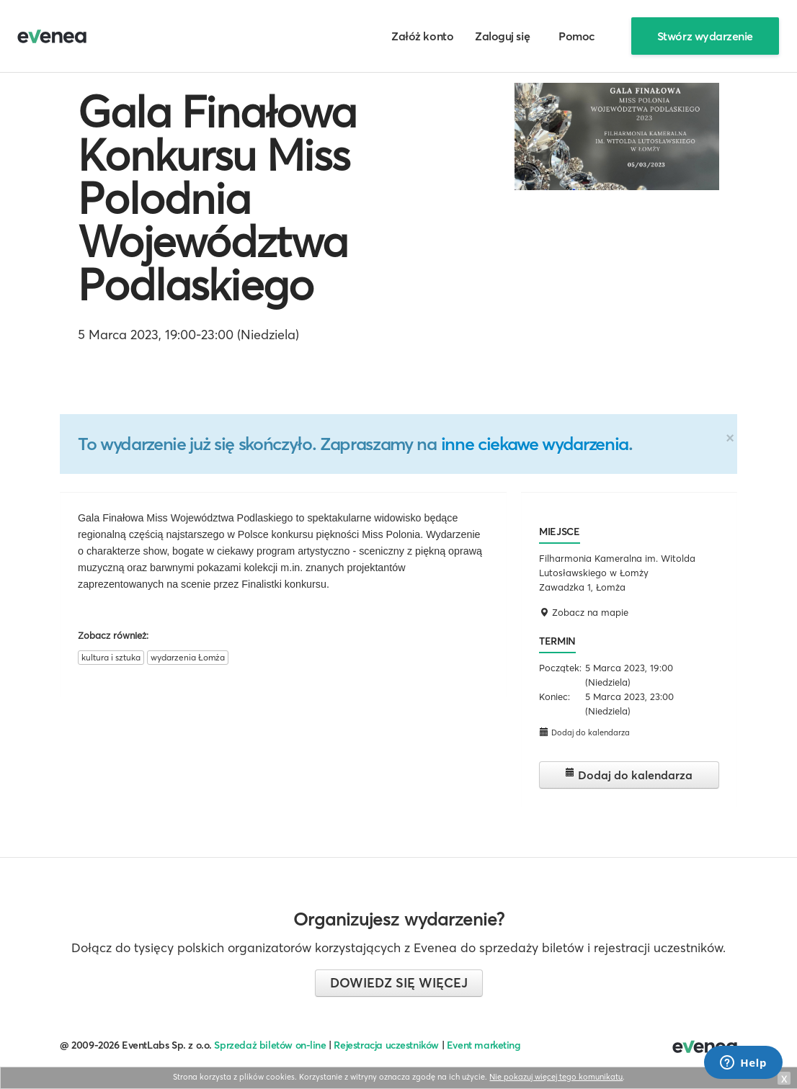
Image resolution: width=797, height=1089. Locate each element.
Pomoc (576, 36)
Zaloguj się (502, 36)
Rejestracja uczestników (386, 1045)
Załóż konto (422, 36)
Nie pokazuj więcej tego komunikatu (556, 1077)
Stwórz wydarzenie (705, 36)
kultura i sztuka (111, 657)
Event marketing (484, 1045)
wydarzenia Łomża (188, 657)
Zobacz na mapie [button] (583, 612)
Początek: (560, 667)
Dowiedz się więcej (399, 982)
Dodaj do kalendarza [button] (584, 732)
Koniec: (554, 696)
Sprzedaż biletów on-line (270, 1045)
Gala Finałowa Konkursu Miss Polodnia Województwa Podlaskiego (217, 198)
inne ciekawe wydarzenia (534, 443)
